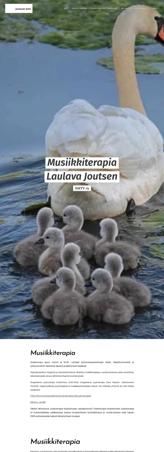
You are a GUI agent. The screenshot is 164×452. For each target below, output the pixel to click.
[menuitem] (68, 8)
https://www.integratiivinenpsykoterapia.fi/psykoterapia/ (60, 396)
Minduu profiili (37, 402)
